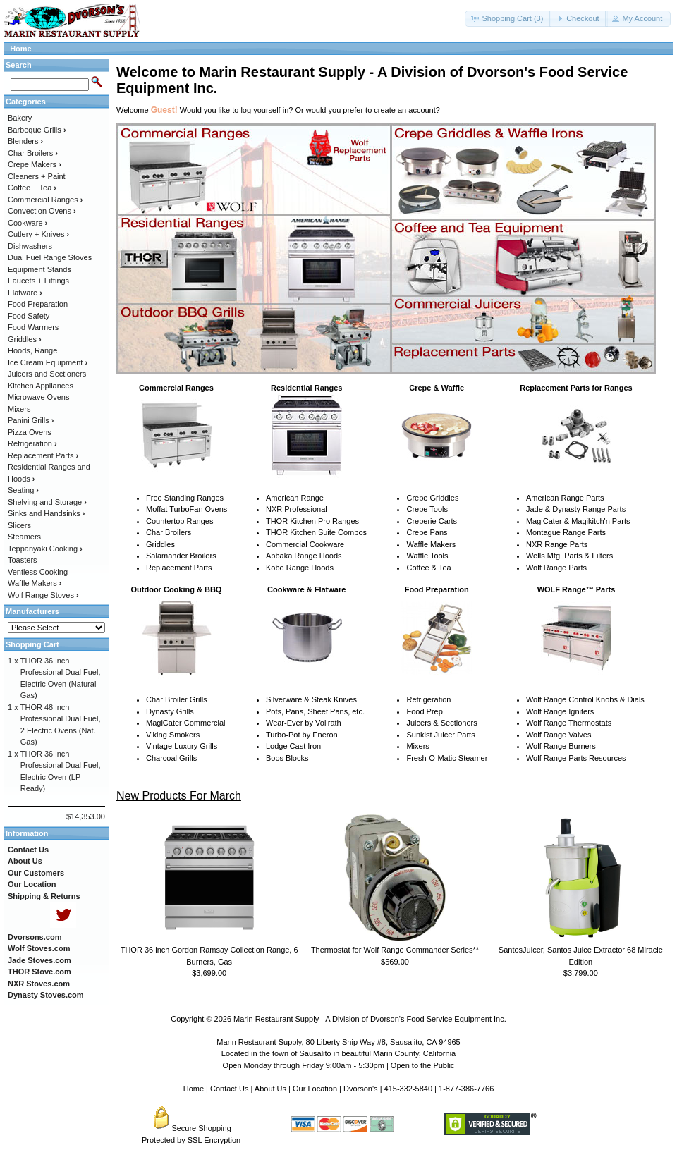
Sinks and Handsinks (46, 513)
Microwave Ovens (38, 397)
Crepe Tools (427, 509)
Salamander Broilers (181, 555)
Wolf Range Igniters (560, 711)
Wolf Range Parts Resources (576, 758)
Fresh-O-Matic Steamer (446, 758)
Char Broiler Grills (176, 699)
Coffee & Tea (428, 567)
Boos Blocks (287, 758)
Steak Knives (334, 699)
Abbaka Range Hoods (304, 555)
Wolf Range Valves (559, 734)
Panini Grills (31, 420)
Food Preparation (38, 304)
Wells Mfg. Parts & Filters (569, 555)
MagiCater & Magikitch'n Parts (578, 521)
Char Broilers (168, 532)
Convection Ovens (42, 211)
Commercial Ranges (45, 199)
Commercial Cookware (305, 544)
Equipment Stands (39, 269)
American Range (295, 498)
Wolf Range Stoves (43, 595)
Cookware (27, 223)
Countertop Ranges (179, 521)
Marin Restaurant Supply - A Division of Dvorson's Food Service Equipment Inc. (369, 1019)
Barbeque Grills (37, 130)
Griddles (160, 544)
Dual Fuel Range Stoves (50, 257)
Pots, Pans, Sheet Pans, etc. (315, 711)
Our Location (315, 1088)
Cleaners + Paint (37, 176)
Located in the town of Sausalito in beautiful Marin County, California (338, 1053)
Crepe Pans (426, 532)
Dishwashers (30, 246)
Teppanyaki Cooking (45, 548)
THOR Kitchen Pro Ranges (312, 521)
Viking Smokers (173, 734)
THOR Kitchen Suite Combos (316, 532)
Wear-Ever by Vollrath (303, 722)
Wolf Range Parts (556, 567)
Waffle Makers (431, 544)
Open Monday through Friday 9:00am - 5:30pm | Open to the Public (339, 1065)
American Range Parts (565, 498)
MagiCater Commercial (185, 722)
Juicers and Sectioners (47, 373)
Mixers (417, 746)
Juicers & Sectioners (441, 722)
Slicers (19, 525)
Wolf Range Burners (561, 746)
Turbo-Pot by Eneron (302, 734)
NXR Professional (296, 509)
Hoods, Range (32, 350)
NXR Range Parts (556, 544)
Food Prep (424, 711)
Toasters (22, 560)
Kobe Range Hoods (300, 567)
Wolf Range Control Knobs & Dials (585, 699)
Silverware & (288, 699)
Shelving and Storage (47, 502)
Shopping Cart (32, 644)
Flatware (25, 292)
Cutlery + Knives (38, 234)
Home (21, 48)
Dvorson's (360, 1088)
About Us (270, 1088)
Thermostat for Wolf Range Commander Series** (395, 949)
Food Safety (28, 316)
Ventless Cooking (38, 572)
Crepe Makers (34, 164)
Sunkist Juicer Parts (440, 734)
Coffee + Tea (32, 187)
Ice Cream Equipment (47, 362)
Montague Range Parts (566, 532)
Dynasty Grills (170, 711)
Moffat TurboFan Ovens (186, 509)
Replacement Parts (179, 567)
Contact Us (229, 1088)
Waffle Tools (427, 555)
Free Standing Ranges (185, 498)
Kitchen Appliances (40, 385)
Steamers (24, 536)
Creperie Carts (431, 521)
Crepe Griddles (432, 498)
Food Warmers (33, 327)
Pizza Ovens (29, 432)
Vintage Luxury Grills (181, 746)
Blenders (25, 141)
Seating (23, 490)
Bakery (20, 118)
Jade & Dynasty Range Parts (576, 509)
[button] (508, 19)
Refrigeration (428, 699)
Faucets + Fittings (38, 280)
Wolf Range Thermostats (568, 722)
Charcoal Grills (171, 758)
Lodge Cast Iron (293, 746)
